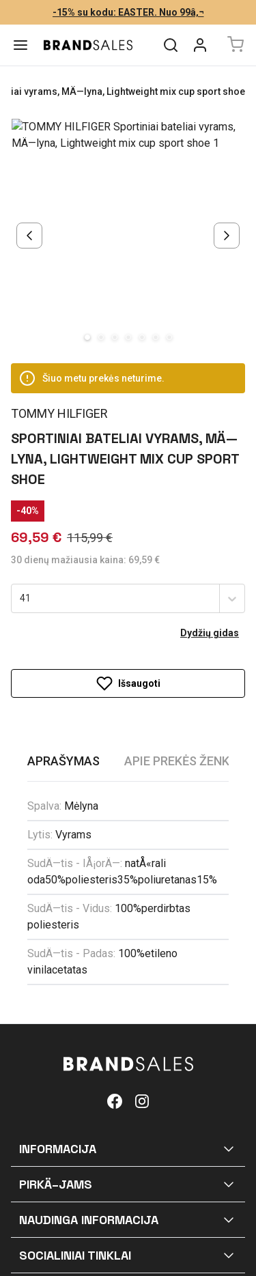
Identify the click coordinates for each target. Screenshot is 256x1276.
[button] (128, 1067)
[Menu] (20, 45)
